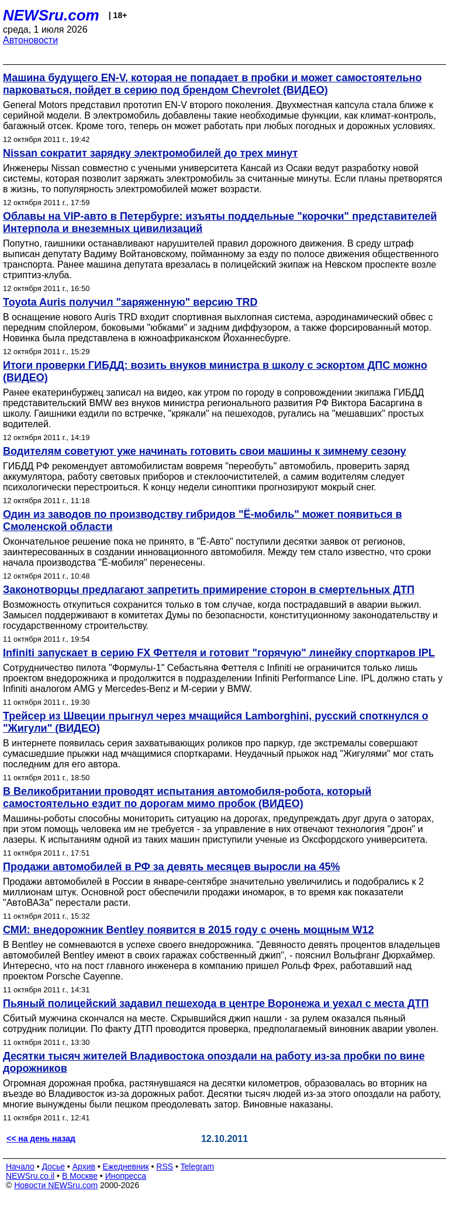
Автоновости (30, 40)
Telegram (198, 1166)
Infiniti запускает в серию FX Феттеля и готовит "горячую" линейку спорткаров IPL (219, 653)
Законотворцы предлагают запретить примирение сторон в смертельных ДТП (209, 590)
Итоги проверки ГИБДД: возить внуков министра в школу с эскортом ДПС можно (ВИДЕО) (215, 371)
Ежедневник (126, 1166)
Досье (53, 1166)
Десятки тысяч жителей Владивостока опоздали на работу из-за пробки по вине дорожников (213, 1062)
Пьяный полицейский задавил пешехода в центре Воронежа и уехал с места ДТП (216, 1003)
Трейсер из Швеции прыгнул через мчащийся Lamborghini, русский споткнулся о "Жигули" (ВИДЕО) (215, 722)
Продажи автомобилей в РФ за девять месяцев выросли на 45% (171, 867)
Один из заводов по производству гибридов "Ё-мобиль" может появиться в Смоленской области (202, 520)
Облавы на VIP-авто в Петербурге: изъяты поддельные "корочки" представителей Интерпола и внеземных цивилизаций (220, 222)
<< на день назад (40, 1138)
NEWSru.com (51, 15)
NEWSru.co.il (30, 1176)
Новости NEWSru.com (56, 1185)
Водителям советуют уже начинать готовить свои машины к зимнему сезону (204, 451)
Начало (20, 1166)
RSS (164, 1166)
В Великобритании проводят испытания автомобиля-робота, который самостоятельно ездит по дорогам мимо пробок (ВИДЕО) (187, 797)
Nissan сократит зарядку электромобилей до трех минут (150, 153)
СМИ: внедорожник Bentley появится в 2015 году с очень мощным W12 (188, 930)
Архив (83, 1166)
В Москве (80, 1176)
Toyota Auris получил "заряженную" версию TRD (130, 302)
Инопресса (126, 1176)
